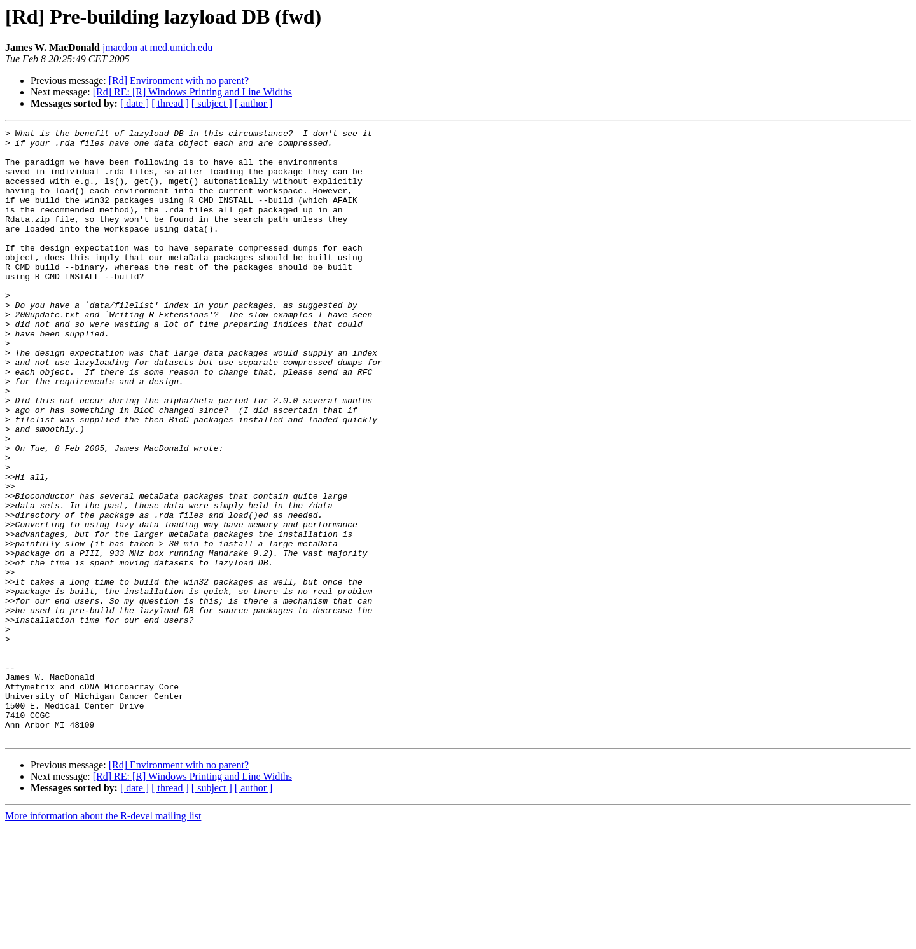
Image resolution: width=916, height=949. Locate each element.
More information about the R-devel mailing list (103, 937)
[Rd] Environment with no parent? (179, 80)
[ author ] (254, 103)
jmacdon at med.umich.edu (157, 47)
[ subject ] (211, 103)
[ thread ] (170, 103)
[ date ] (134, 103)
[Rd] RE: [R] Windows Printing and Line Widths (192, 92)
